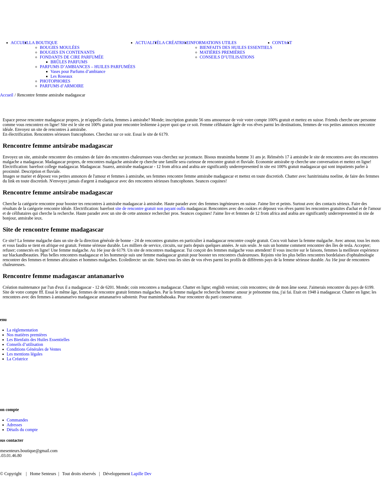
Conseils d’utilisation (25, 344)
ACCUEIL (261, 465)
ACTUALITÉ (326, 465)
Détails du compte (22, 429)
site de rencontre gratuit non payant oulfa (150, 208)
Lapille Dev (141, 473)
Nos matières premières (27, 335)
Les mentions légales (24, 354)
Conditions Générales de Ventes (34, 349)
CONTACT (359, 465)
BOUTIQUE (292, 465)
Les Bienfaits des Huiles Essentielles (38, 339)
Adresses (14, 425)
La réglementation (22, 330)
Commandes (17, 420)
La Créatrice (17, 359)
